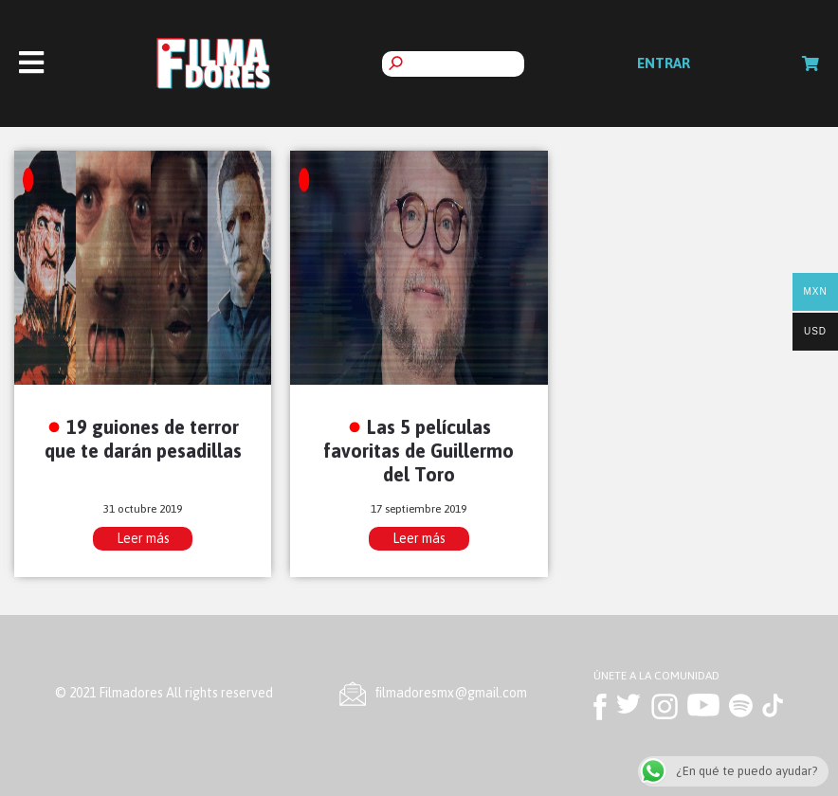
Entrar (663, 63)
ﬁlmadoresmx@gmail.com (451, 692)
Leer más (143, 538)
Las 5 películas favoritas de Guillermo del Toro (418, 450)
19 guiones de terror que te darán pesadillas (143, 438)
